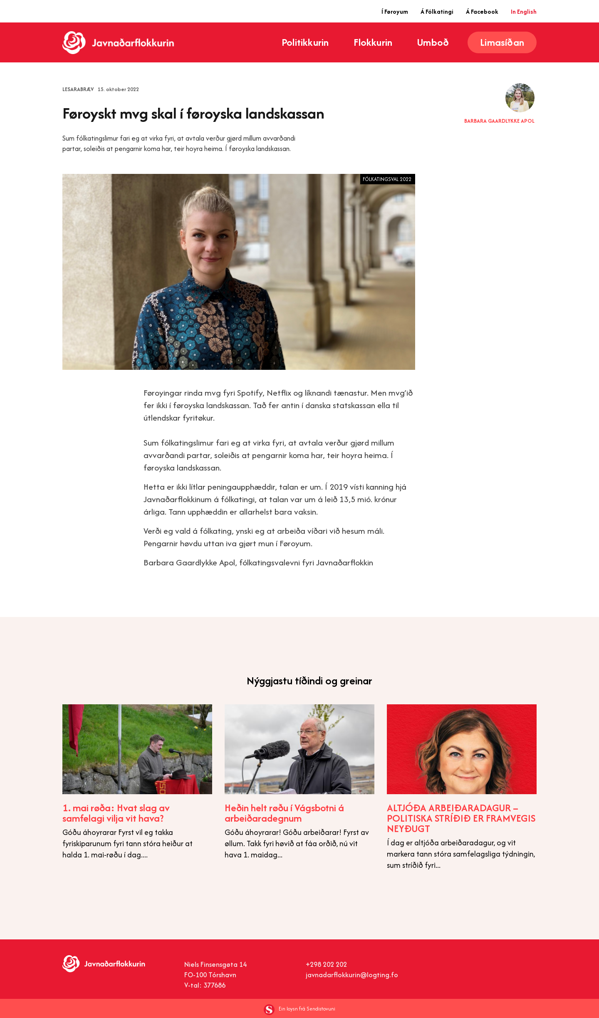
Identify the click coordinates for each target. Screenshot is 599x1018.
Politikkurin (305, 42)
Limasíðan (502, 42)
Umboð (433, 42)
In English (524, 11)
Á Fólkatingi (437, 11)
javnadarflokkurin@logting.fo (352, 975)
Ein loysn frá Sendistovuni (299, 1008)
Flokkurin (373, 42)
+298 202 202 (326, 964)
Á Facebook (482, 11)
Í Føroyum (394, 11)
